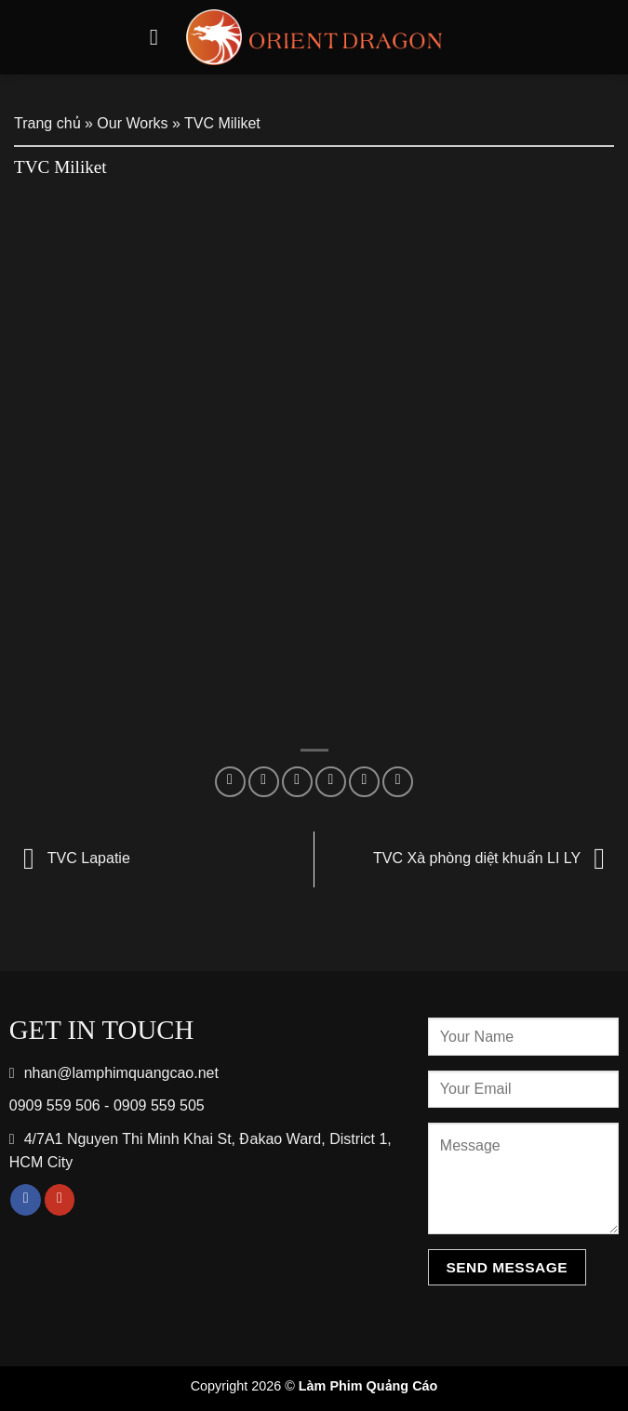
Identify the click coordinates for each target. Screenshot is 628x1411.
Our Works (132, 123)
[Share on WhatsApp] (230, 781)
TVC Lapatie (72, 858)
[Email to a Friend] (330, 781)
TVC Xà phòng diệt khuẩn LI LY (493, 858)
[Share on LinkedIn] (397, 781)
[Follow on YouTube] (60, 1200)
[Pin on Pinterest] (364, 781)
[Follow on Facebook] (25, 1200)
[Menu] (161, 37)
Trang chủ (47, 123)
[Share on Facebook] (263, 781)
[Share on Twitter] (297, 781)
